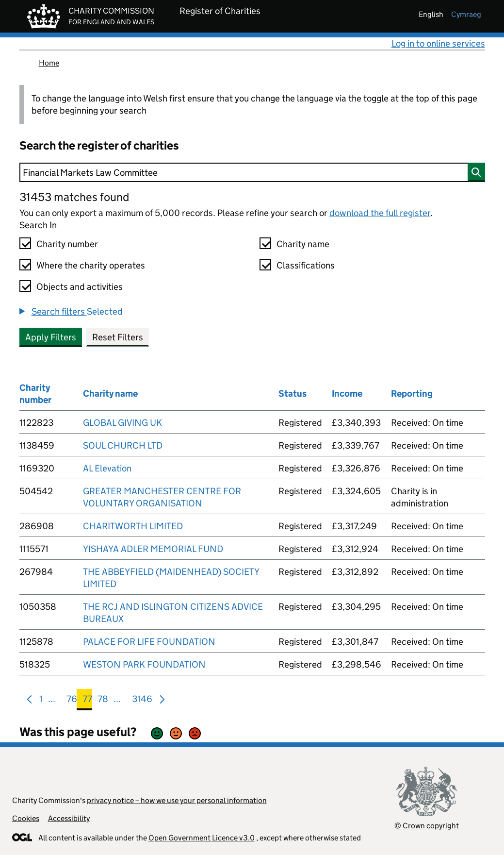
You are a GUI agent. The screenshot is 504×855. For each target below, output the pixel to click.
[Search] (252, 172)
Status (292, 393)
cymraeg (466, 14)
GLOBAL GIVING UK (122, 422)
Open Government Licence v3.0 (201, 837)
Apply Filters (50, 337)
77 (87, 700)
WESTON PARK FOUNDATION (144, 664)
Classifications (305, 265)
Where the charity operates (90, 265)
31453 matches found (74, 197)
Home (49, 62)
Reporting (412, 393)
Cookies (25, 818)
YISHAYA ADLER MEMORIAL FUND (153, 548)
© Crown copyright (426, 825)
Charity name (302, 244)
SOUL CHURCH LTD (123, 445)
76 (71, 700)
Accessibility (69, 818)
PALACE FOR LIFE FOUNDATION (149, 641)
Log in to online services (438, 43)
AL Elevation (107, 468)
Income (347, 393)
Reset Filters (117, 337)
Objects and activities (79, 286)
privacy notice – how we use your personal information (177, 800)
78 (103, 700)
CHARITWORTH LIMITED (133, 526)
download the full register (379, 212)
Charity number (67, 244)
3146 (142, 700)
